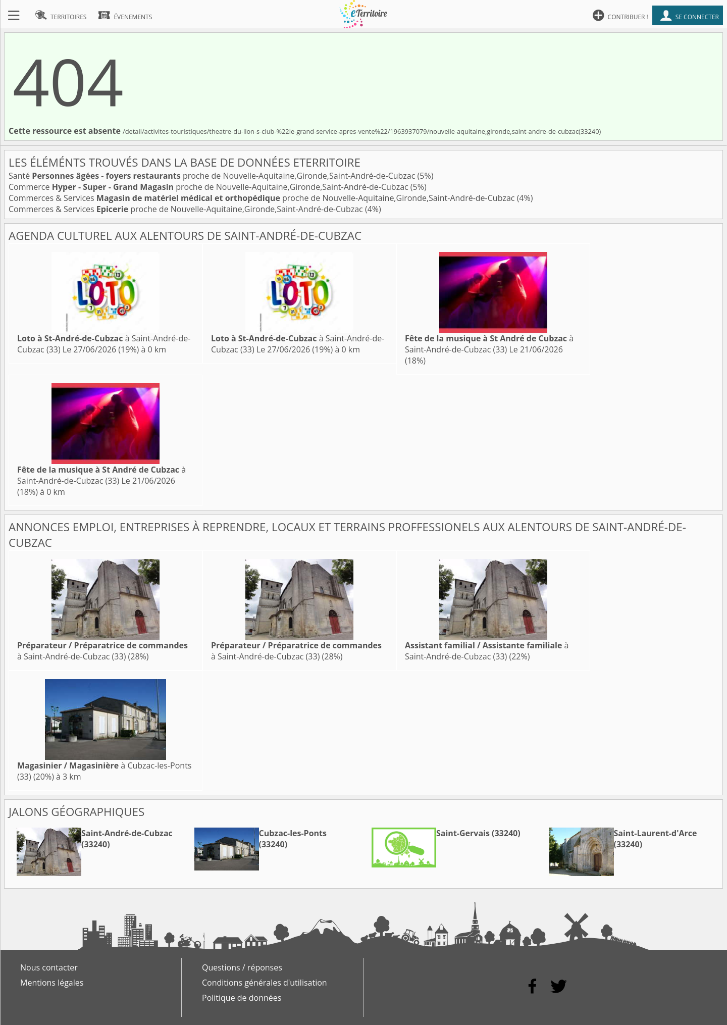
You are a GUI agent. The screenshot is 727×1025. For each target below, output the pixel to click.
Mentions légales (51, 982)
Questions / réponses (242, 967)
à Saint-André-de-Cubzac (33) (489, 344)
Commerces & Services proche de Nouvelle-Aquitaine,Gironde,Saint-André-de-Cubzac (263, 197)
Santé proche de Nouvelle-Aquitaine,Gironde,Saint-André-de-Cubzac (213, 175)
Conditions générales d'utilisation (264, 982)
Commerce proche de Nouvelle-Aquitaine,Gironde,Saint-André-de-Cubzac (209, 186)
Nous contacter (49, 967)
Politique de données (241, 997)
